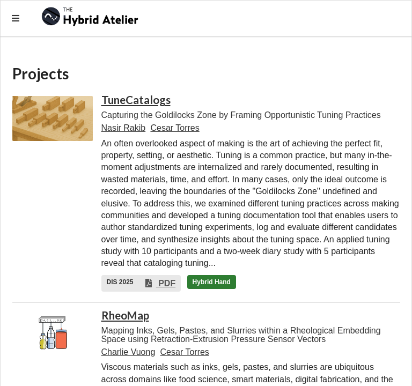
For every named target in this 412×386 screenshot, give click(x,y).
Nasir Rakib (123, 127)
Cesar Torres (174, 127)
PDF (159, 283)
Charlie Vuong (128, 352)
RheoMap (125, 315)
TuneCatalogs (136, 99)
